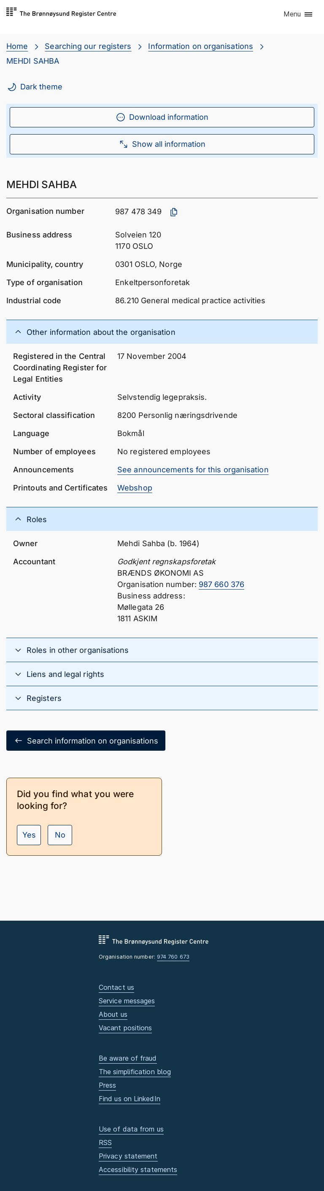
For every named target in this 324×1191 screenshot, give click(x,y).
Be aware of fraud (128, 1058)
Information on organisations (200, 46)
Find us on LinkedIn (129, 1098)
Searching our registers (88, 46)
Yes (29, 834)
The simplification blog (135, 1071)
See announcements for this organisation (193, 469)
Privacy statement (128, 1156)
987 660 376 (221, 584)
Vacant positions (125, 1028)
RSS (105, 1142)
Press (107, 1085)
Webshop (134, 487)
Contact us (116, 987)
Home (17, 46)
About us (113, 1014)
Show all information (162, 144)
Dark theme (34, 87)
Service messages (127, 1001)
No (60, 834)
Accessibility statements (138, 1169)
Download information (162, 117)
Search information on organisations (86, 741)
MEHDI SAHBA (32, 61)
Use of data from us (131, 1129)
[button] (298, 14)
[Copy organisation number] (174, 212)
